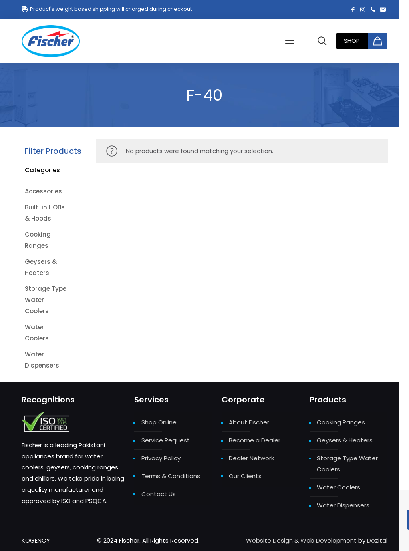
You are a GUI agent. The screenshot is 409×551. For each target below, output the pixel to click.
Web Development (328, 540)
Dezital (377, 540)
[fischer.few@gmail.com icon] (383, 9)
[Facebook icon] (353, 9)
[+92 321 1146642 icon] (373, 9)
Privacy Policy (161, 458)
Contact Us (158, 494)
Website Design (269, 540)
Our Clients (245, 476)
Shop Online (159, 422)
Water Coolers (338, 487)
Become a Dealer (254, 440)
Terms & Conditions (170, 476)
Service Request (165, 440)
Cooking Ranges (341, 422)
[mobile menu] (289, 41)
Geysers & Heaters (345, 440)
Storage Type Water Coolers (347, 463)
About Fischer (249, 422)
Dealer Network (251, 458)
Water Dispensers (343, 505)
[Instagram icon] (363, 9)
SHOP (352, 40)
